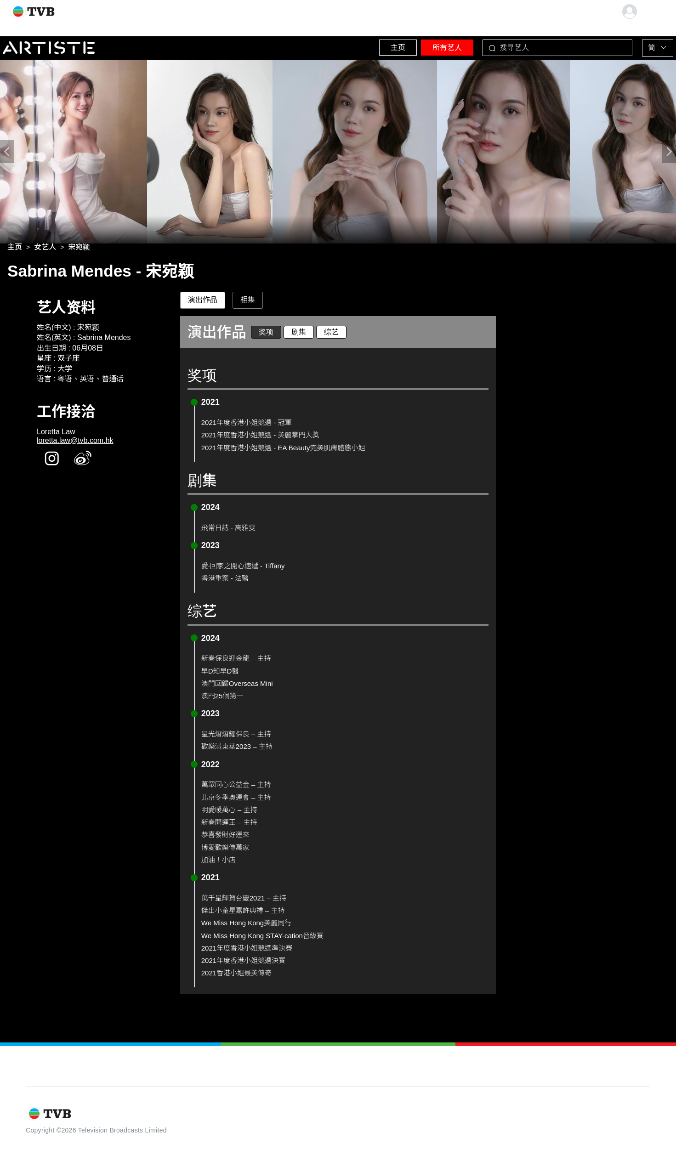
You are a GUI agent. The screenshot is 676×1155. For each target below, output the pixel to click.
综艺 (331, 335)
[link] (14, 250)
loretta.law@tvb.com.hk (75, 443)
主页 (368, 46)
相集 (247, 303)
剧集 (298, 335)
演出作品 (202, 303)
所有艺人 (428, 46)
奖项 (266, 335)
